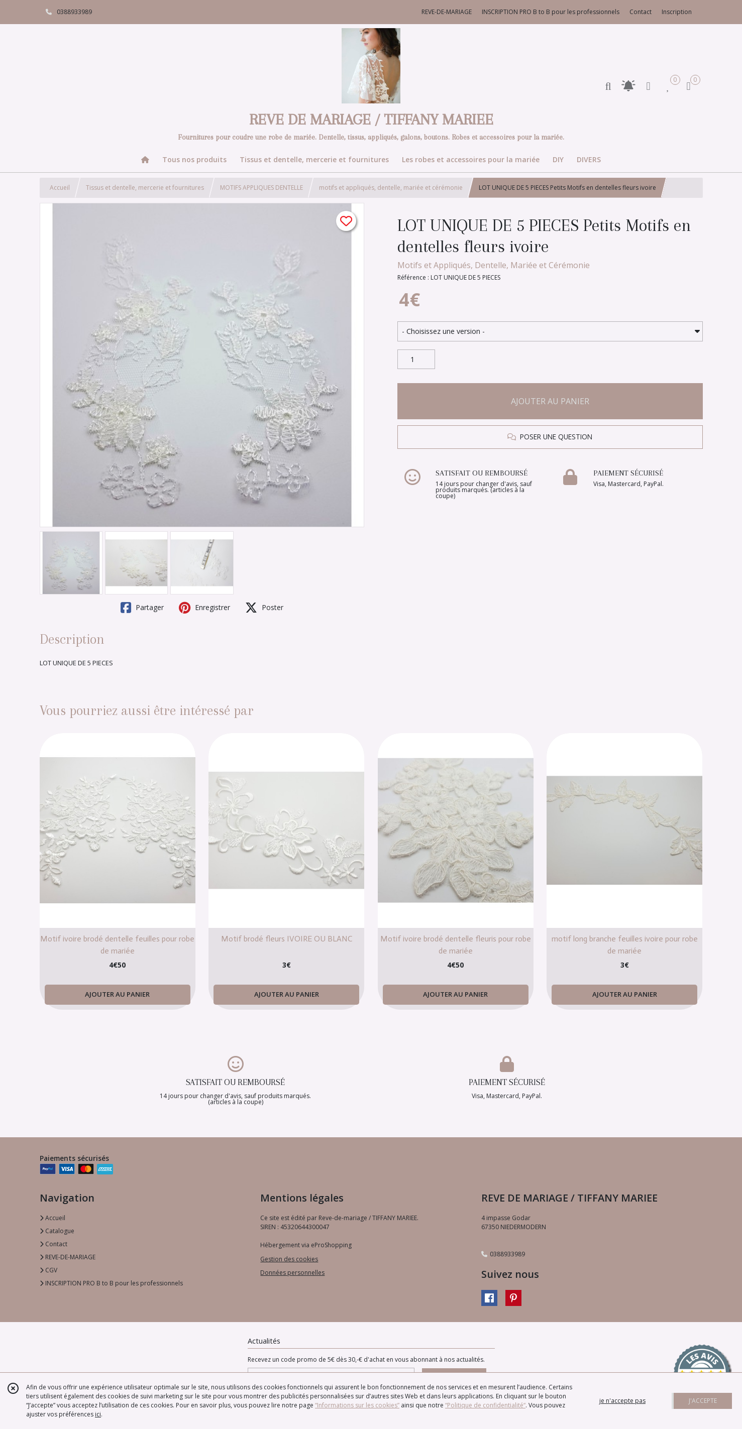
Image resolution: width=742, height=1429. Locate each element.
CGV (48, 1270)
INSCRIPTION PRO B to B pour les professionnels (111, 1283)
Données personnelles (292, 1272)
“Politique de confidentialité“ (485, 1405)
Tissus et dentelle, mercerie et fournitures (145, 187)
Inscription (677, 12)
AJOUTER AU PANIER (550, 401)
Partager (142, 608)
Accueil (60, 187)
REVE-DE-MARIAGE (67, 1257)
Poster (264, 608)
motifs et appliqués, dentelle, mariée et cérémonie (391, 187)
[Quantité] (416, 359)
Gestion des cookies (289, 1259)
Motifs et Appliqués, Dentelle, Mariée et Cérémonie (493, 265)
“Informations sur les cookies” (357, 1405)
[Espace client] (649, 85)
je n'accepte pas (622, 1400)
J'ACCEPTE (703, 1400)
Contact (640, 12)
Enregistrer (204, 608)
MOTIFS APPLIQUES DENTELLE (261, 187)
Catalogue (57, 1231)
